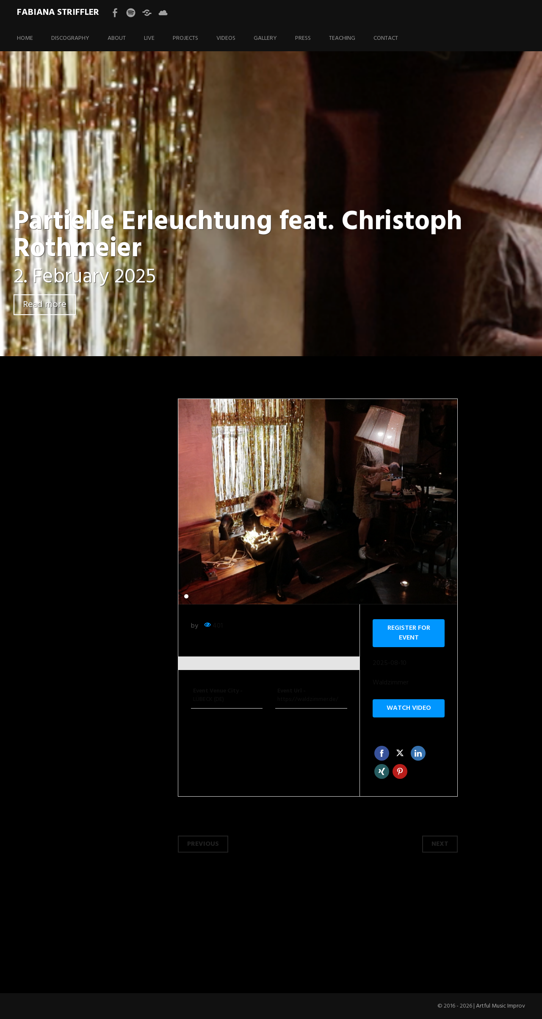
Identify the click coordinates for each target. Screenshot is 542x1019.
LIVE (149, 38)
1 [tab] (186, 596)
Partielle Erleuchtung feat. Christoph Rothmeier (238, 235)
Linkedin (418, 753)
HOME (25, 38)
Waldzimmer (391, 683)
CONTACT (385, 38)
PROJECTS (185, 38)
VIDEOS (225, 38)
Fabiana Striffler (58, 12)
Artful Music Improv (500, 1006)
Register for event (408, 633)
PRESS (303, 38)
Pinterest (400, 771)
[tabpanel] (318, 501)
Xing (381, 771)
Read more (44, 304)
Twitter (400, 753)
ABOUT (117, 38)
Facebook (381, 753)
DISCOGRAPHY (70, 38)
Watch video (409, 708)
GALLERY (265, 38)
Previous (203, 844)
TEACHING (342, 38)
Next (439, 844)
